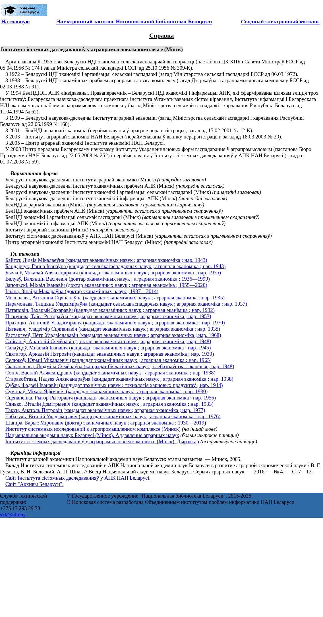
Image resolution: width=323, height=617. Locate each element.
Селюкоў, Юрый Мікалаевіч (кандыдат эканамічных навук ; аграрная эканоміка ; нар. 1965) (108, 360)
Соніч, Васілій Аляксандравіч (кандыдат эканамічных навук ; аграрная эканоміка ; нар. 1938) (110, 373)
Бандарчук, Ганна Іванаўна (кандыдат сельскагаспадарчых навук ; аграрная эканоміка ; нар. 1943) (115, 266)
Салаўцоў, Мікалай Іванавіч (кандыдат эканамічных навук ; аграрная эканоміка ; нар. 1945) (108, 348)
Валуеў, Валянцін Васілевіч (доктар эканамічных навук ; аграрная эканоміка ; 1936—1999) (107, 279)
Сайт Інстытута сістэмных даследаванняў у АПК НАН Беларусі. (78, 478)
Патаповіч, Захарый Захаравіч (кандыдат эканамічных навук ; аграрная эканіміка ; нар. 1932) (110, 310)
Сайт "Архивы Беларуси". (34, 484)
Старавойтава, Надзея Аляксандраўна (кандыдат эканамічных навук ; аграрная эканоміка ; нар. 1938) (119, 379)
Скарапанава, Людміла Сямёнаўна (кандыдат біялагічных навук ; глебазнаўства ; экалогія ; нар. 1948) (119, 366)
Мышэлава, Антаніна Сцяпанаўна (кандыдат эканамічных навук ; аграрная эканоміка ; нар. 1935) (115, 298)
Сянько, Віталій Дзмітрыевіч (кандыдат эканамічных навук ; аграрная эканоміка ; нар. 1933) (109, 404)
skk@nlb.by (13, 514)
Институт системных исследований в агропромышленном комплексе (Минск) (93, 429)
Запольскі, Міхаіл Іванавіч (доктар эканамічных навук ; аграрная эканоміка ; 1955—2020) (106, 285)
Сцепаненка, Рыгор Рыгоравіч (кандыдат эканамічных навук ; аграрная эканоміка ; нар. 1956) (110, 398)
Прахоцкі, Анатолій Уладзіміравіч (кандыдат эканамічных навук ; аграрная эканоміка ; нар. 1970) (115, 323)
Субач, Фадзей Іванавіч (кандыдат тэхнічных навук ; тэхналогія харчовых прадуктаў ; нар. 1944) (114, 385)
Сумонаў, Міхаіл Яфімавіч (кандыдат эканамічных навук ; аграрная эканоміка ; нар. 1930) (106, 391)
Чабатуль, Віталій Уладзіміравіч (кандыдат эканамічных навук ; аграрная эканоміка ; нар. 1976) (113, 416)
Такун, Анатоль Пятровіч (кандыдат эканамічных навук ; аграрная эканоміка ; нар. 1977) (105, 410)
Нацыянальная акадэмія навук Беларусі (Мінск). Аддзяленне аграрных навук (92, 435)
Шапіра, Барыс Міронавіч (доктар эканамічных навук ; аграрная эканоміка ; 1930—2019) (105, 423)
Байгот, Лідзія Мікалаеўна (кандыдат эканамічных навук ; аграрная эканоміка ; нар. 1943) (106, 260)
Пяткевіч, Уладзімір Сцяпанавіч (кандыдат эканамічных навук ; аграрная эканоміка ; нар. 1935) (112, 329)
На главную (15, 21)
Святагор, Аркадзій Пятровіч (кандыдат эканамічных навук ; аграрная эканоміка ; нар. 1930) (109, 354)
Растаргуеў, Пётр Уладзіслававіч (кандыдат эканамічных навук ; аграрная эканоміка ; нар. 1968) (113, 335)
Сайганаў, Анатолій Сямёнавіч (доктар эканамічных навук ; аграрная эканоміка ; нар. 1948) (108, 341)
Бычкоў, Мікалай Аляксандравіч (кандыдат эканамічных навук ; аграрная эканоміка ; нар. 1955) (113, 273)
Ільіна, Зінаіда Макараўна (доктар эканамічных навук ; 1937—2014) (82, 291)
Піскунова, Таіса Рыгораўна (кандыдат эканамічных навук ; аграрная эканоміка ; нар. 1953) (108, 316)
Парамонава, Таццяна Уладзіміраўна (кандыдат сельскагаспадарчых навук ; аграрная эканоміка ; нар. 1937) (126, 304)
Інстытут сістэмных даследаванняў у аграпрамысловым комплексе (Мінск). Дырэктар (102, 441)
